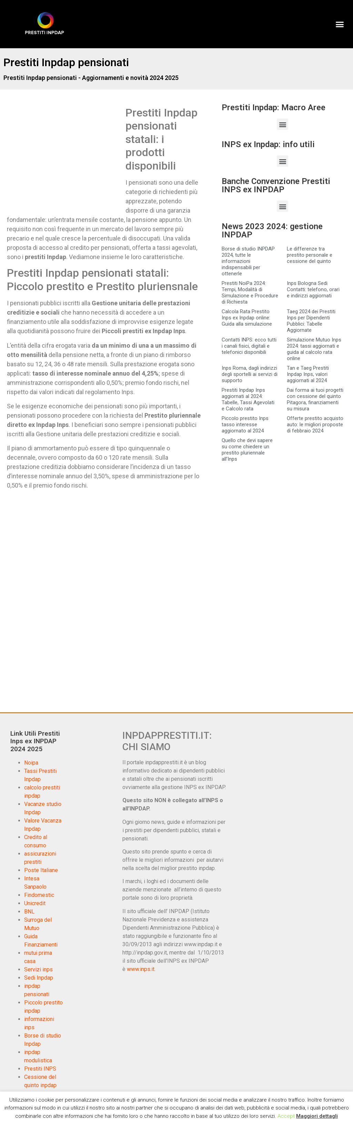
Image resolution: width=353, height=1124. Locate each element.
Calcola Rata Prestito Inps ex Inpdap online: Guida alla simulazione (247, 317)
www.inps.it (140, 969)
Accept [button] (286, 1116)
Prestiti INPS (40, 1068)
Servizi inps (38, 969)
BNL (29, 911)
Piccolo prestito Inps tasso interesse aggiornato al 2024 (245, 424)
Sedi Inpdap (38, 977)
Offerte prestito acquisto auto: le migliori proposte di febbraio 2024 (315, 424)
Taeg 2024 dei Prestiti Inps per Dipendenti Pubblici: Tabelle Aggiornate (311, 320)
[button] (339, 24)
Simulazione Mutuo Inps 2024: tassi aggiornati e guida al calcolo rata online (314, 349)
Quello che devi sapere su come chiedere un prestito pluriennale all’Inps (247, 449)
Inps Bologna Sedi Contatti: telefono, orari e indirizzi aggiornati (313, 289)
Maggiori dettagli (317, 1116)
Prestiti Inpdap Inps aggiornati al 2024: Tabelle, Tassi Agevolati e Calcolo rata (248, 399)
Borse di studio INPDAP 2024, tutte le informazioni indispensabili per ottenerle (248, 261)
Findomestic (39, 895)
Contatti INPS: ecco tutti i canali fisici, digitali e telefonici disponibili (249, 346)
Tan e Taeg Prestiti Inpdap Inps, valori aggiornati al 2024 (308, 374)
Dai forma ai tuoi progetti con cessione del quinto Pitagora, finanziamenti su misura (315, 399)
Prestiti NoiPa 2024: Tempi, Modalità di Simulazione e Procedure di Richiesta (250, 292)
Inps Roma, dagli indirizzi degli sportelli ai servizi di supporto (250, 374)
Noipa (31, 762)
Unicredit (35, 903)
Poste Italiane (41, 870)
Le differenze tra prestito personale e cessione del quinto (309, 255)
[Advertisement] (65, 157)
